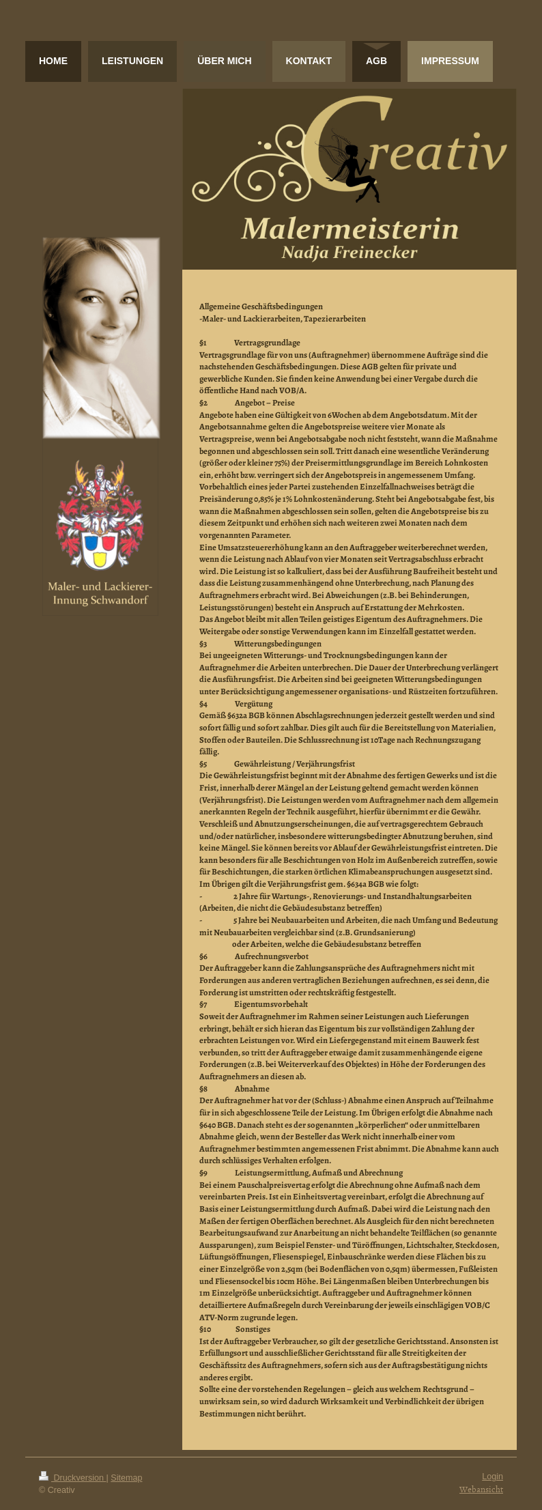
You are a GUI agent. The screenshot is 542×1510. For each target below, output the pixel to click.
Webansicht (481, 1489)
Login (492, 1476)
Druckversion (72, 1478)
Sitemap (126, 1478)
